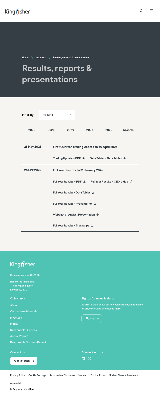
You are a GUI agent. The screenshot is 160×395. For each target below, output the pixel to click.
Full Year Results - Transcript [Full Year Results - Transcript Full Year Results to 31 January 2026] (73, 225)
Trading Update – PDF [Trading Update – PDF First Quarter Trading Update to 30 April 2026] (69, 158)
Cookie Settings (37, 375)
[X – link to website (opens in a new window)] (89, 358)
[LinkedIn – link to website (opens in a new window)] (83, 358)
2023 (89, 130)
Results (57, 115)
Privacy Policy (17, 375)
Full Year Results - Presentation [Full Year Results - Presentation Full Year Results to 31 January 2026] (75, 203)
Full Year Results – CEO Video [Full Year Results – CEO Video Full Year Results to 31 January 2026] (111, 181)
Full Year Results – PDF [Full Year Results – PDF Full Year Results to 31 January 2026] (69, 181)
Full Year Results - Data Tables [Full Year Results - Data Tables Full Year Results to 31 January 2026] (74, 192)
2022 (108, 130)
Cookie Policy (98, 375)
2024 (70, 130)
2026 (31, 130)
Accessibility (17, 383)
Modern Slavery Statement (123, 375)
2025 (51, 130)
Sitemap (82, 375)
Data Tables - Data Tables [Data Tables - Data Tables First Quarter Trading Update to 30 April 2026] (108, 158)
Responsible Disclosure (62, 375)
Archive (128, 130)
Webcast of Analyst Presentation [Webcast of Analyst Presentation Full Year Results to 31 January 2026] (76, 214)
